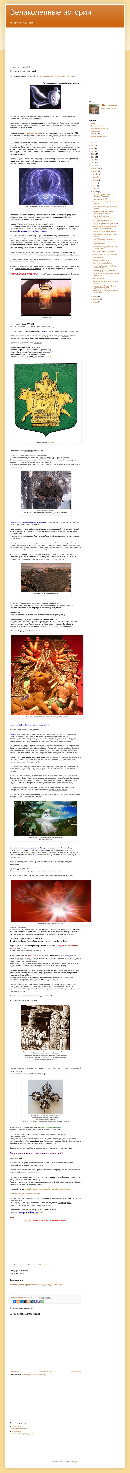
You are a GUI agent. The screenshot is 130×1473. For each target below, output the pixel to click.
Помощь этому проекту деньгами (23, 1434)
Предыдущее (76, 1371)
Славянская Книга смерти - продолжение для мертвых (102, 217)
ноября (95, 171)
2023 (93, 145)
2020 (93, 154)
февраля (96, 299)
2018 (93, 160)
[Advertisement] (65, 44)
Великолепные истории (50, 12)
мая (94, 189)
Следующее (15, 1371)
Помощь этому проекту (99, 136)
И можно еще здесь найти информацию (25, 1193)
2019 (93, 157)
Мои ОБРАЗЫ (95, 133)
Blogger (74, 1462)
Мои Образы (16, 1431)
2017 (93, 163)
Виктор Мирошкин (110, 105)
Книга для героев (98, 278)
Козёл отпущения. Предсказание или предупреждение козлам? (36, 1285)
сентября (96, 177)
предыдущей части (32, 133)
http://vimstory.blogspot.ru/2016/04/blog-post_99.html (56, 76)
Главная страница (45, 1371)
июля (95, 183)
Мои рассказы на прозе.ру (100, 128)
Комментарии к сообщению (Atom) (34, 1375)
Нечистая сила (97, 257)
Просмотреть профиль (108, 108)
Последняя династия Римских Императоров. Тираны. (102, 212)
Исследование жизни (19, 1429)
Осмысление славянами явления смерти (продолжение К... (104, 227)
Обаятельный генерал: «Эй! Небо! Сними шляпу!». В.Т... (104, 267)
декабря (96, 168)
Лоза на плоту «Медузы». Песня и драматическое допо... (104, 287)
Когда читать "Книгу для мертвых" (104, 251)
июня (95, 186)
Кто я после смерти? (99, 199)
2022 (93, 148)
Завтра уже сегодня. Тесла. (102, 263)
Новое (93, 123)
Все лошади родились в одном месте (105, 224)
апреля (95, 192)
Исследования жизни (98, 126)
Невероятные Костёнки (100, 260)
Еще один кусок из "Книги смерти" (104, 231)
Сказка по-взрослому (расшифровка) (105, 254)
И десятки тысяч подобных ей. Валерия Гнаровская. (103, 195)
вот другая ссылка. (43, 1264)
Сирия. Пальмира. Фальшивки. (103, 239)
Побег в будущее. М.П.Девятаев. (103, 271)
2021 (93, 151)
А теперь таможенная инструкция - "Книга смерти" (104, 243)
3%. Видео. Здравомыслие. (102, 221)
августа (95, 180)
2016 (93, 166)
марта (95, 296)
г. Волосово (50, 442)
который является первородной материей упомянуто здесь (47, 1189)
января (95, 302)
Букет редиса (95, 131)
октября (96, 174)
